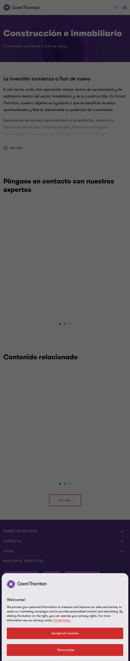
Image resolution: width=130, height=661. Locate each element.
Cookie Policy (61, 620)
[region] (65, 617)
